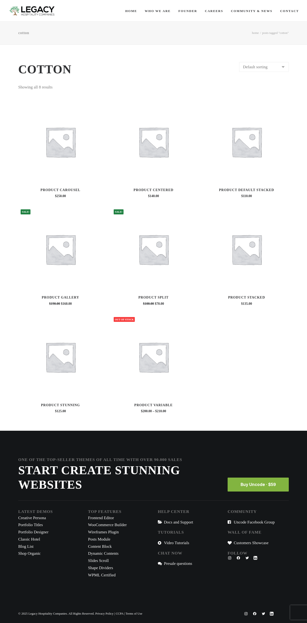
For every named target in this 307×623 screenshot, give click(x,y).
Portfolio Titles (30, 525)
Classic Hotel (29, 539)
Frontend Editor (101, 518)
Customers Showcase (251, 543)
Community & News (251, 11)
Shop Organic (29, 553)
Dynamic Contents (103, 553)
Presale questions (178, 563)
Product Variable (153, 405)
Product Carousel (60, 190)
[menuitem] (132, 11)
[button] (60, 142)
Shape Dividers (100, 568)
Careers (214, 11)
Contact (289, 11)
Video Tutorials (176, 543)
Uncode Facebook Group (254, 522)
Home (131, 11)
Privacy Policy (104, 613)
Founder (187, 11)
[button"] (230, 558)
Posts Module (99, 539)
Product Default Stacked (246, 190)
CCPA (119, 613)
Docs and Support (178, 522)
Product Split (153, 297)
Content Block (100, 546)
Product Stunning (60, 405)
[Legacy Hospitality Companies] (32, 11)
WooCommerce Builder (107, 525)
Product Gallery (60, 297)
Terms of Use (133, 613)
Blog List (26, 546)
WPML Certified (102, 575)
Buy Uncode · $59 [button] (258, 484)
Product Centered (153, 190)
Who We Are (158, 11)
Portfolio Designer (33, 532)
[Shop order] (264, 67)
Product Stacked (246, 297)
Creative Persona (32, 518)
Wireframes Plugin (103, 532)
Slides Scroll (98, 560)
